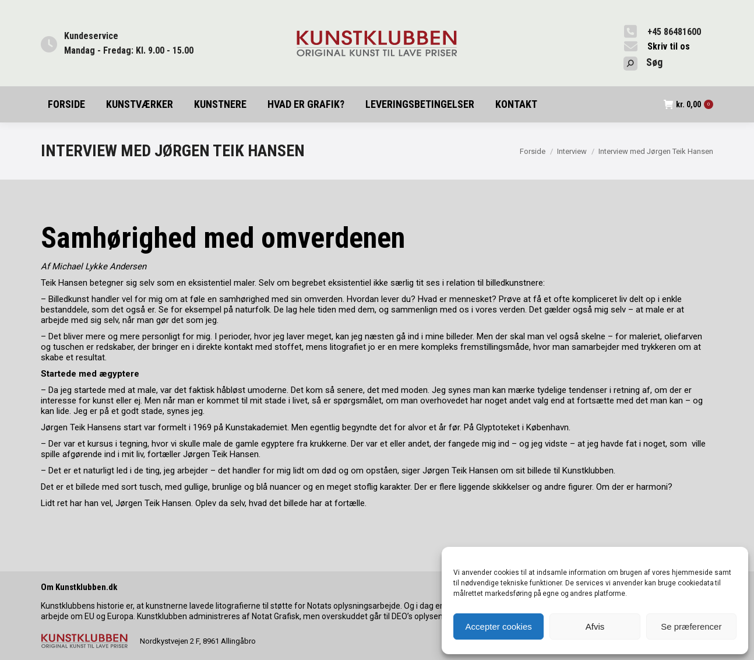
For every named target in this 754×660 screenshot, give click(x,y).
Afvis (595, 626)
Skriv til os (668, 46)
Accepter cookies (499, 626)
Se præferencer (691, 626)
